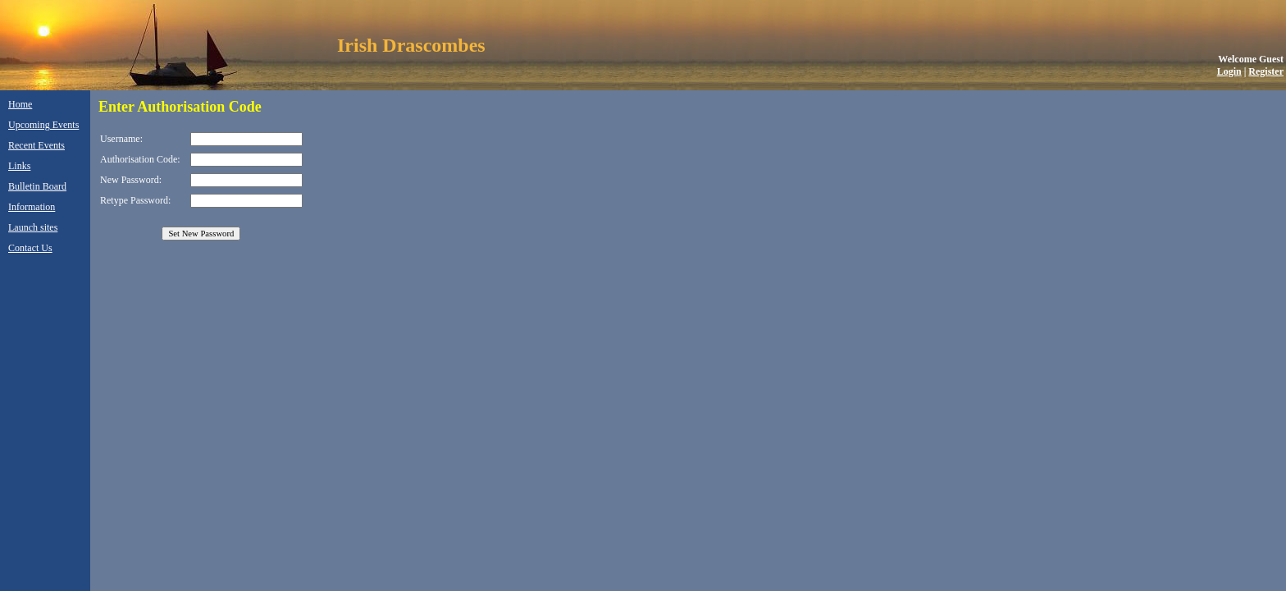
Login (1229, 71)
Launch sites (32, 227)
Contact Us (30, 248)
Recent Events (36, 145)
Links (19, 166)
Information (31, 207)
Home (20, 104)
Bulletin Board (37, 186)
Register (1266, 71)
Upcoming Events (43, 125)
